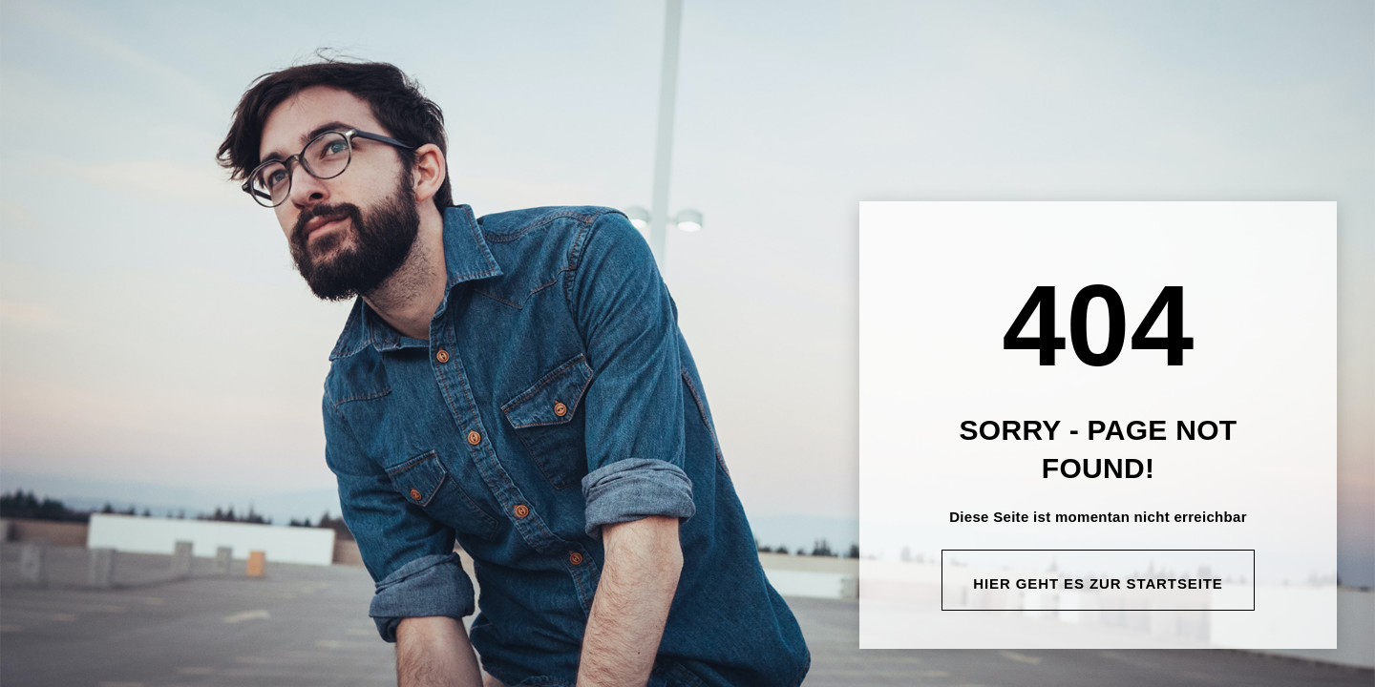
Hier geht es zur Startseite (1098, 583)
